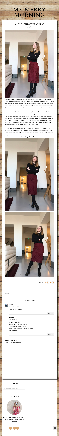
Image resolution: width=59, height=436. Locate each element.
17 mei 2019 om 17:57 (13, 319)
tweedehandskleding (19, 286)
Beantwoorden (50, 313)
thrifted (11, 286)
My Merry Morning (29, 12)
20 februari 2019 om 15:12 (14, 306)
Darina (11, 304)
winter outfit (29, 286)
